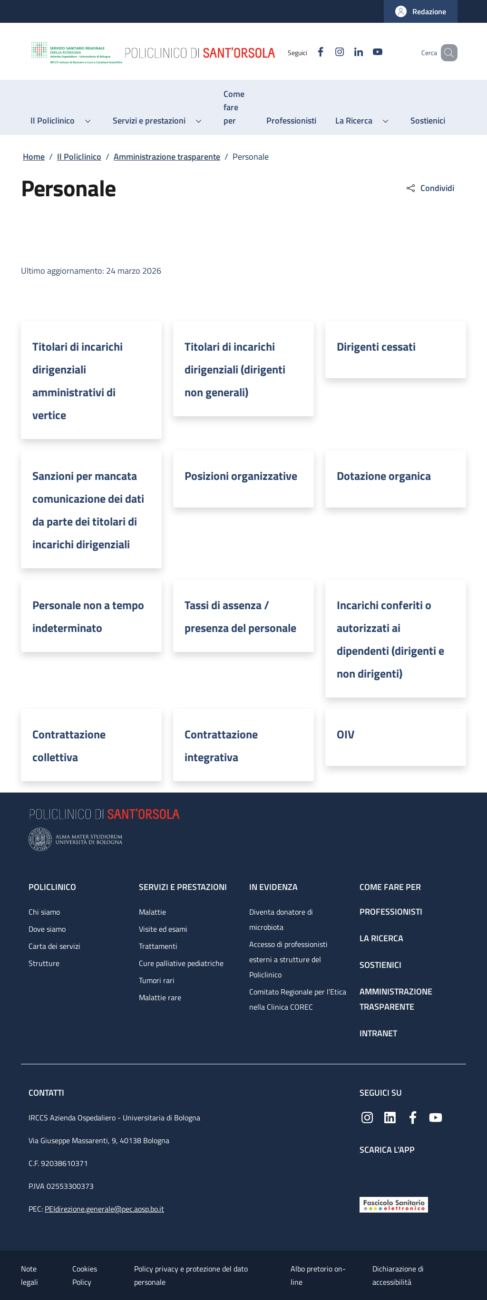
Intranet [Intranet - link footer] (378, 1033)
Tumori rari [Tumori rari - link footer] (157, 980)
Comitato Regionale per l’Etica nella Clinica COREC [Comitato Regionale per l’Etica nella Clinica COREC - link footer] (297, 999)
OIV (345, 734)
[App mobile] (367, 1173)
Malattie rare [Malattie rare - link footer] (160, 997)
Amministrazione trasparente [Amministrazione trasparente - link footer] (396, 999)
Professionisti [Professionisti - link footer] (391, 911)
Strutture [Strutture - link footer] (44, 963)
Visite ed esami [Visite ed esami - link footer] (163, 929)
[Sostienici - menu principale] (428, 120)
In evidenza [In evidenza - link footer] (273, 886)
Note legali (29, 1275)
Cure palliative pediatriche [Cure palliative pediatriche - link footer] (181, 963)
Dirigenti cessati (376, 346)
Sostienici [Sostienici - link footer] (380, 964)
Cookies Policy (84, 1275)
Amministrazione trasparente (167, 156)
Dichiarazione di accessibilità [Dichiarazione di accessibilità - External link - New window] (398, 1275)
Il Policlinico (79, 156)
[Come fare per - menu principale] (235, 107)
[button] (421, 11)
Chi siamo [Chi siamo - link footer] (44, 912)
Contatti (47, 1092)
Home (34, 156)
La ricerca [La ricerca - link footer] (381, 938)
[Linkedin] (344, 52)
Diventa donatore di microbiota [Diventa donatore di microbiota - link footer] (281, 919)
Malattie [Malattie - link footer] (152, 912)
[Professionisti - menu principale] (291, 120)
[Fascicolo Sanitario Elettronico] (394, 1203)
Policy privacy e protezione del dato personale (191, 1275)
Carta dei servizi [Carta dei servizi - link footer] (54, 946)
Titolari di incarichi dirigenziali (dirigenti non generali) (235, 369)
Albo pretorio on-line (318, 1275)
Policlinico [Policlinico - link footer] (52, 886)
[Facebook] (306, 52)
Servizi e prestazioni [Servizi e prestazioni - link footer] (183, 886)
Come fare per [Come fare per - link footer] (390, 886)
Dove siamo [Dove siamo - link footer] (47, 929)
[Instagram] (325, 52)
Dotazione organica (384, 475)
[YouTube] (363, 52)
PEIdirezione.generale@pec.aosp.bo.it (104, 1208)
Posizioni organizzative (241, 475)
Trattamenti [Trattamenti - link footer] (158, 946)
